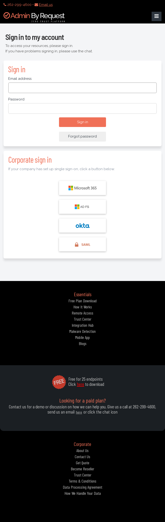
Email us (46, 5)
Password (16, 99)
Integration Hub (83, 325)
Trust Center (82, 319)
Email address (19, 79)
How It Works (82, 306)
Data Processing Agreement (82, 487)
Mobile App (82, 337)
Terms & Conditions (82, 481)
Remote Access (82, 312)
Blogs (82, 343)
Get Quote (82, 462)
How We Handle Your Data (82, 493)
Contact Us (82, 456)
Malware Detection (82, 331)
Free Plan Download (82, 300)
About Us (82, 450)
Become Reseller (82, 468)
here (80, 384)
